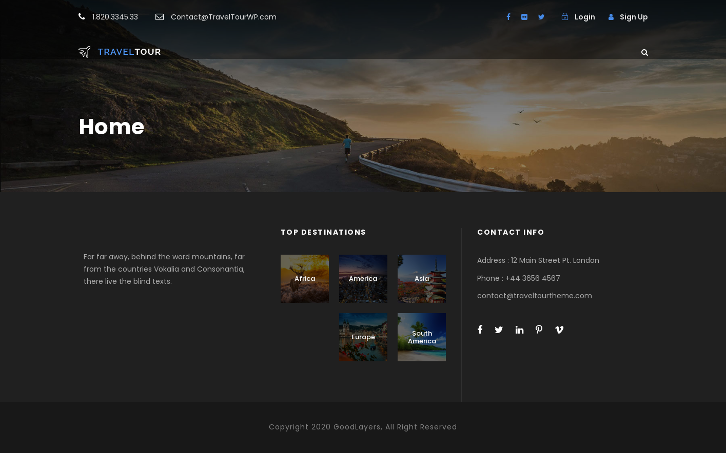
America (363, 278)
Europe (363, 337)
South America (422, 337)
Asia (422, 278)
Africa (305, 278)
